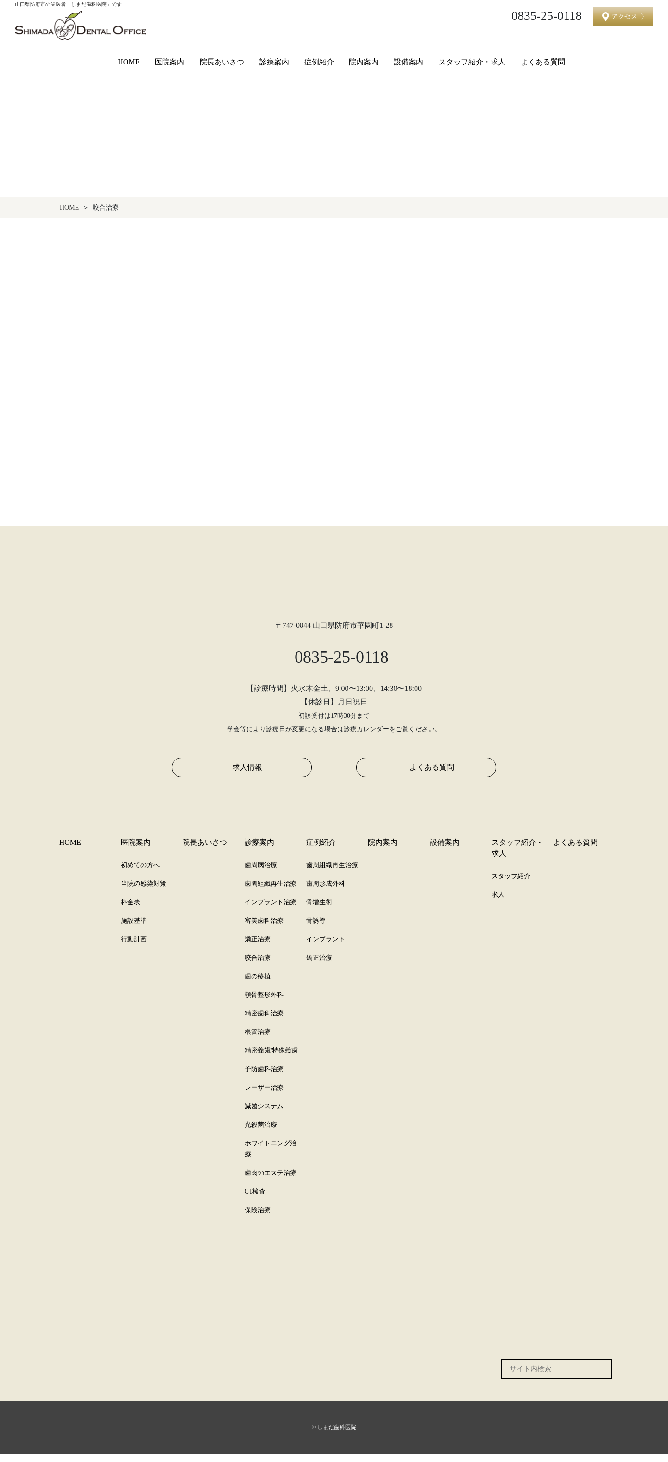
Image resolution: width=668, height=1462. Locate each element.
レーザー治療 (264, 1095)
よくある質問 (544, 62)
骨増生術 (319, 910)
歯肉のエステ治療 (270, 1181)
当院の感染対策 (143, 891)
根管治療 (258, 1040)
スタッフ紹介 (511, 884)
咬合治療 (258, 965)
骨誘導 (316, 928)
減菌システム (264, 1114)
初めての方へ (140, 873)
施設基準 (134, 928)
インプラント (325, 947)
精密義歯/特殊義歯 (272, 1058)
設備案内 (410, 62)
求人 (498, 902)
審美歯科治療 (264, 928)
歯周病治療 (261, 873)
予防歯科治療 (264, 1077)
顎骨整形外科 (264, 1003)
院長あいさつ (223, 62)
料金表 (130, 910)
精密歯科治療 (264, 1021)
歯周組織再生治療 (270, 891)
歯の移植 (258, 984)
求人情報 (247, 775)
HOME (129, 62)
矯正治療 (258, 947)
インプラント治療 (270, 910)
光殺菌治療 (261, 1132)
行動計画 (134, 947)
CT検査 (255, 1199)
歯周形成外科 (325, 891)
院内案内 (365, 62)
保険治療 (258, 1218)
